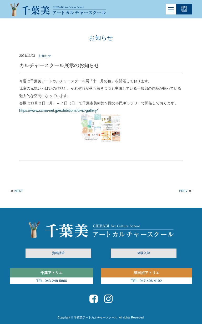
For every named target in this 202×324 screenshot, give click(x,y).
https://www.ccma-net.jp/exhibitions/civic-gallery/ (58, 110)
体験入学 (143, 253)
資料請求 (184, 9)
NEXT (18, 191)
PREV (183, 191)
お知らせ (44, 56)
